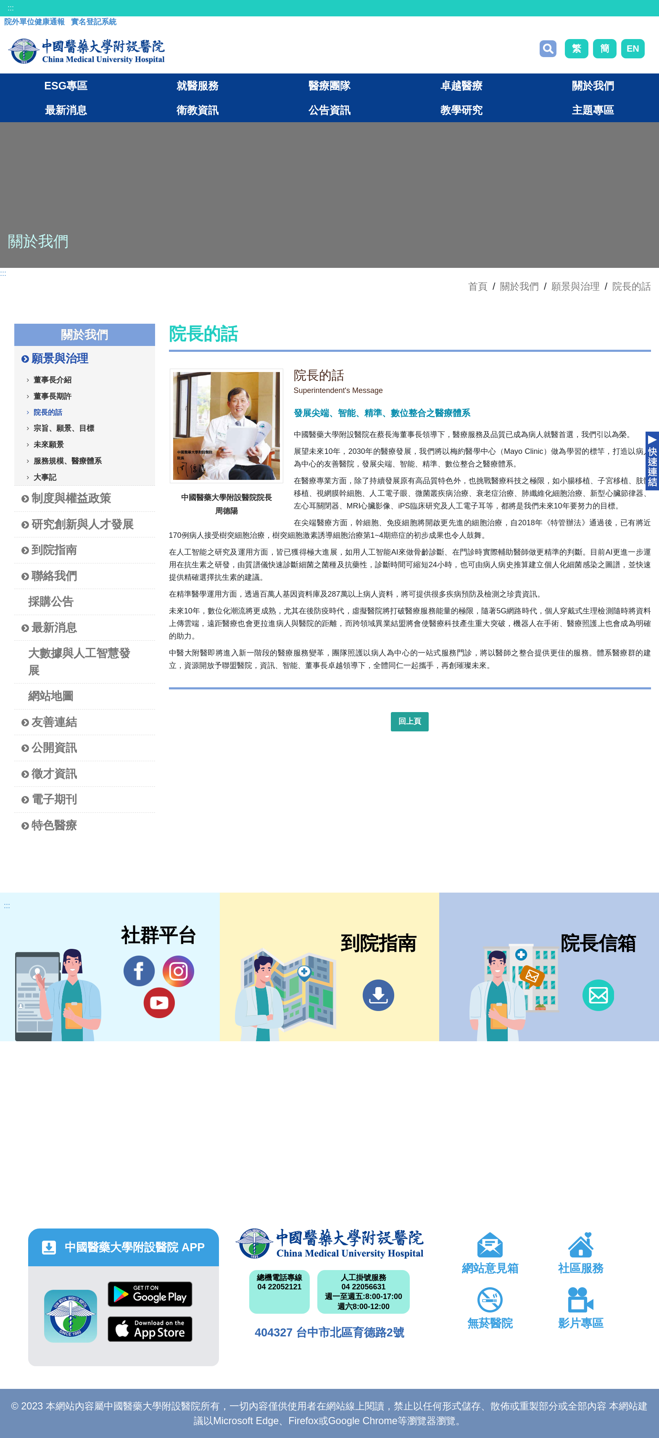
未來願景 (49, 444)
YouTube (159, 1002)
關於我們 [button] (593, 86)
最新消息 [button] (66, 110)
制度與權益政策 (66, 499)
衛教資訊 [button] (198, 110)
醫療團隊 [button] (329, 86)
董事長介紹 (52, 379)
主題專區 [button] (593, 110)
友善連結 (49, 722)
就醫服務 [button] (198, 86)
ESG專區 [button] (65, 86)
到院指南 (49, 550)
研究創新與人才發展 (77, 525)
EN (633, 48)
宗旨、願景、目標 (64, 427)
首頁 (478, 286)
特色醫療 (49, 826)
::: (11, 8)
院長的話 (631, 286)
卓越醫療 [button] (461, 86)
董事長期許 (52, 396)
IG (178, 971)
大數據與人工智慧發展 (79, 662)
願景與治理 (575, 286)
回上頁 (409, 721)
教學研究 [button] (461, 110)
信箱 (598, 995)
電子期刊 (49, 800)
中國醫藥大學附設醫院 (329, 1243)
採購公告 (51, 601)
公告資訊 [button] (329, 110)
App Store (150, 1329)
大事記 (45, 477)
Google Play (150, 1294)
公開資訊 (49, 748)
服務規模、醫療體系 (68, 460)
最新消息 (49, 628)
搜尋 (548, 48)
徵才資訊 (49, 774)
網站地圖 (51, 695)
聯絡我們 (49, 576)
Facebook (139, 971)
